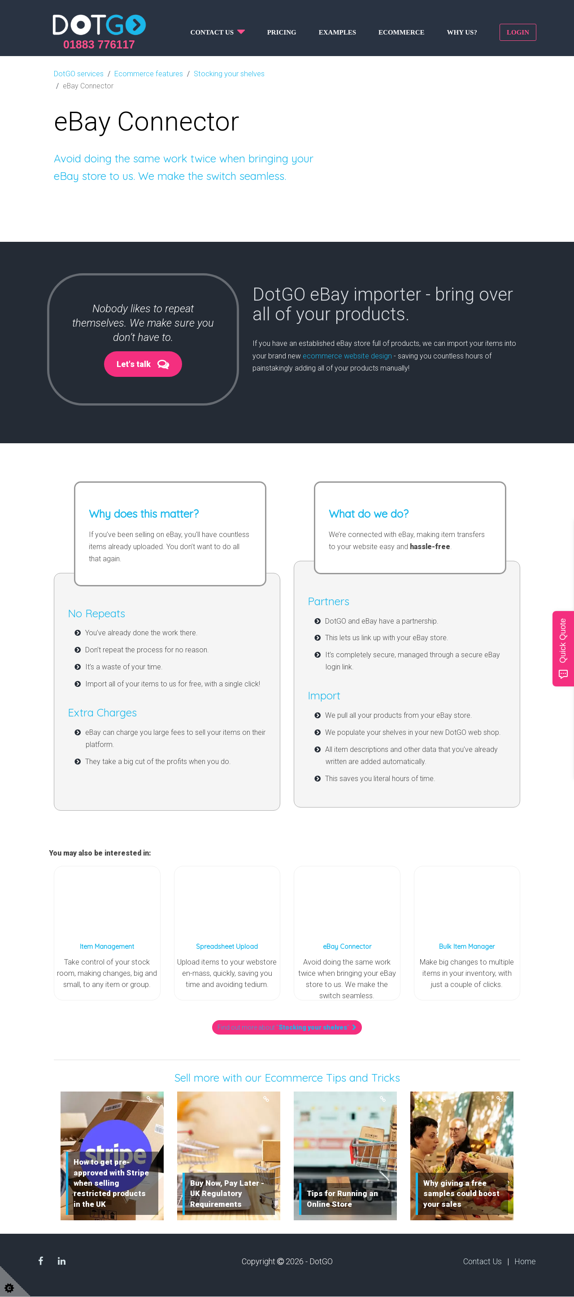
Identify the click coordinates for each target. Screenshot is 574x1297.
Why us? (462, 32)
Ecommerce (401, 32)
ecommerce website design (347, 355)
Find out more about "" (287, 1028)
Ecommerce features (147, 73)
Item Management (107, 947)
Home (525, 1262)
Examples (337, 32)
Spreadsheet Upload (227, 947)
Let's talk (133, 363)
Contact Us (482, 1262)
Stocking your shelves (226, 73)
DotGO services (78, 73)
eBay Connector (347, 947)
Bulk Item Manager (467, 947)
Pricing (281, 32)
